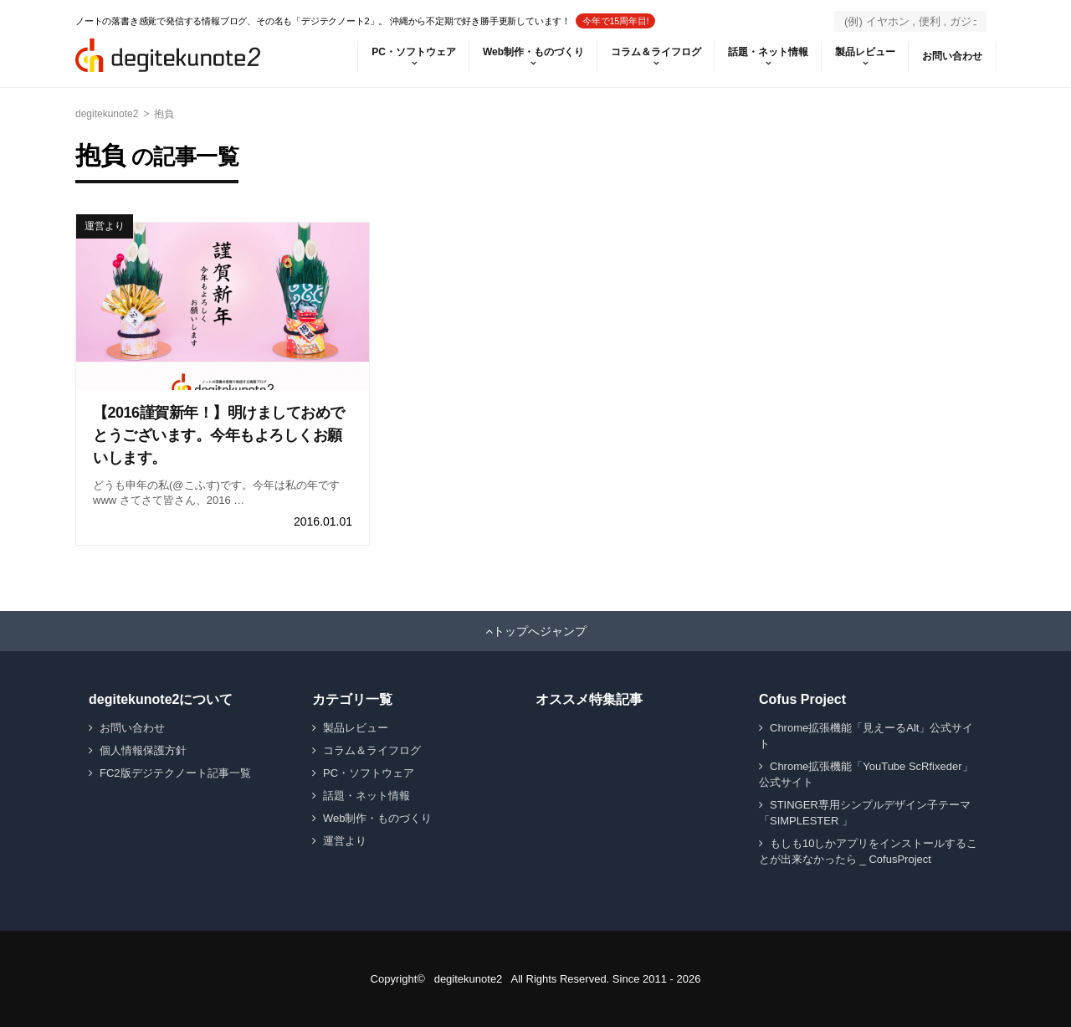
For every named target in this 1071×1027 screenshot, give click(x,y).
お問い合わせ (952, 56)
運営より (105, 226)
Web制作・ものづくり (533, 52)
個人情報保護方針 (143, 750)
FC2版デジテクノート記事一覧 (175, 773)
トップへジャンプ (540, 631)
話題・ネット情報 (768, 52)
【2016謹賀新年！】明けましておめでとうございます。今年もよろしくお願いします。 (219, 435)
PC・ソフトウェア (414, 52)
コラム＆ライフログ (656, 52)
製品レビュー (865, 52)
